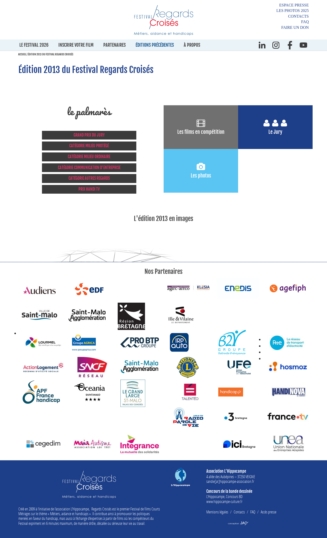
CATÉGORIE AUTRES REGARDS (89, 178)
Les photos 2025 (292, 10)
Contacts (298, 16)
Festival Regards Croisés (163, 20)
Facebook (290, 45)
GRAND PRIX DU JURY (89, 135)
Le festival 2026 (33, 45)
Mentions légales (217, 511)
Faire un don (295, 27)
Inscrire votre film (76, 45)
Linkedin (262, 45)
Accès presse (268, 511)
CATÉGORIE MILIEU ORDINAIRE (89, 156)
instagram (276, 45)
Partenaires (114, 45)
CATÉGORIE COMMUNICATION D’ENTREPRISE (89, 167)
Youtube (304, 45)
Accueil (22, 54)
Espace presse (294, 5)
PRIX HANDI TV (89, 189)
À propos (192, 45)
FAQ (305, 22)
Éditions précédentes (155, 45)
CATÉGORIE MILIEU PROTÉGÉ (89, 145)
